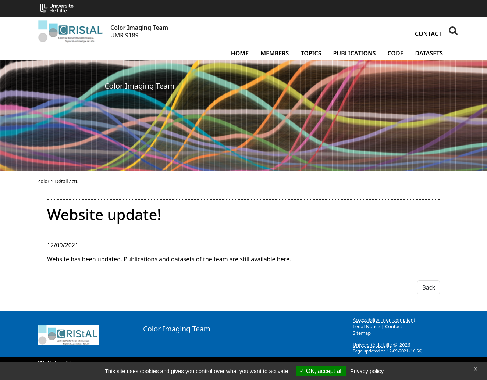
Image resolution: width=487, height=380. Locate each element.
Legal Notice (366, 326)
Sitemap (362, 333)
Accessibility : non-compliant (384, 319)
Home (240, 53)
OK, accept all (320, 371)
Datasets (429, 53)
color (43, 181)
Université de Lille (372, 344)
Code (395, 53)
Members (274, 53)
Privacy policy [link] (367, 371)
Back (428, 287)
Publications (354, 53)
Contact (428, 34)
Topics (311, 53)
